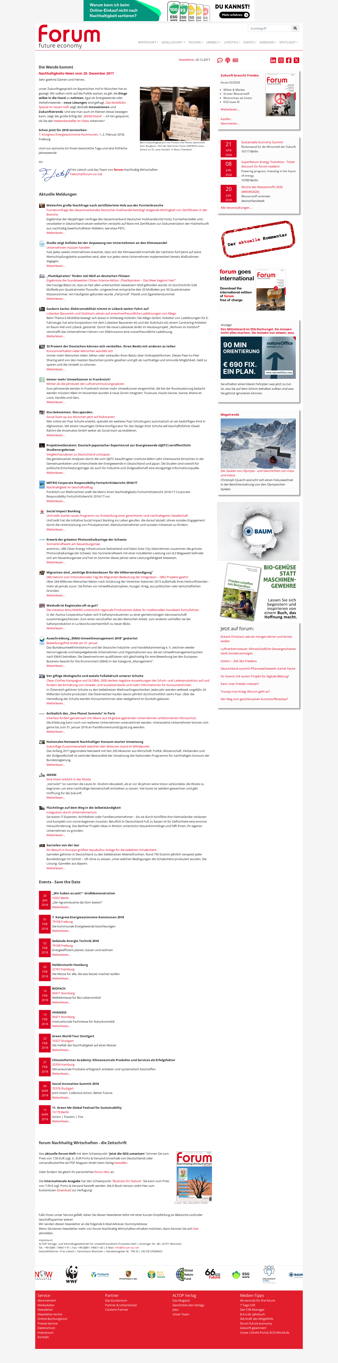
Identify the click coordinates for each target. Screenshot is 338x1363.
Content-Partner (116, 1309)
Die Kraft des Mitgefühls (256, 1319)
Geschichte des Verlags (188, 1305)
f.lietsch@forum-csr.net (86, 174)
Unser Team (181, 1314)
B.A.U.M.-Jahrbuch (252, 1314)
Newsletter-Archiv (50, 1314)
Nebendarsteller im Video (72, 121)
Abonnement (47, 1300)
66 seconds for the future (257, 1300)
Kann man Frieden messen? (240, 684)
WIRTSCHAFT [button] (147, 42)
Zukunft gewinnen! (253, 1328)
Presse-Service (48, 1323)
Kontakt (43, 1337)
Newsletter (186, 59)
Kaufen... (227, 119)
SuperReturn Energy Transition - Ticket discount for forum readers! (268, 164)
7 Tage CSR (247, 1305)
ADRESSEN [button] (266, 42)
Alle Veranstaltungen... (236, 207)
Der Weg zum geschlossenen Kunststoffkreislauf (254, 699)
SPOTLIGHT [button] (287, 42)
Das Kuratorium (116, 1300)
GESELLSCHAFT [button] (172, 42)
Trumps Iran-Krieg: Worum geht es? (245, 691)
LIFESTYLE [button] (231, 42)
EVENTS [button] (248, 42)
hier (196, 1228)
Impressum (46, 1332)
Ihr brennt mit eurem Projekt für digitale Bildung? (255, 676)
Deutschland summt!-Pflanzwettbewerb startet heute (258, 668)
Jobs (175, 1309)
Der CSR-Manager (252, 1309)
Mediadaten (46, 1305)
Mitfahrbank (92, 116)
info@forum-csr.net (127, 1247)
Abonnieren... (230, 123)
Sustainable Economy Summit (262, 142)
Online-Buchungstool (52, 1319)
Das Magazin (181, 1300)
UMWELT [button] (212, 42)
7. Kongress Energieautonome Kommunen (68, 134)
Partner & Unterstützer (121, 1305)
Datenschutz (46, 1328)
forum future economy (256, 1323)
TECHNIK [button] (194, 42)
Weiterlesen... (55, 233)
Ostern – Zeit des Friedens (239, 661)
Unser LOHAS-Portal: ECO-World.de (264, 1332)
